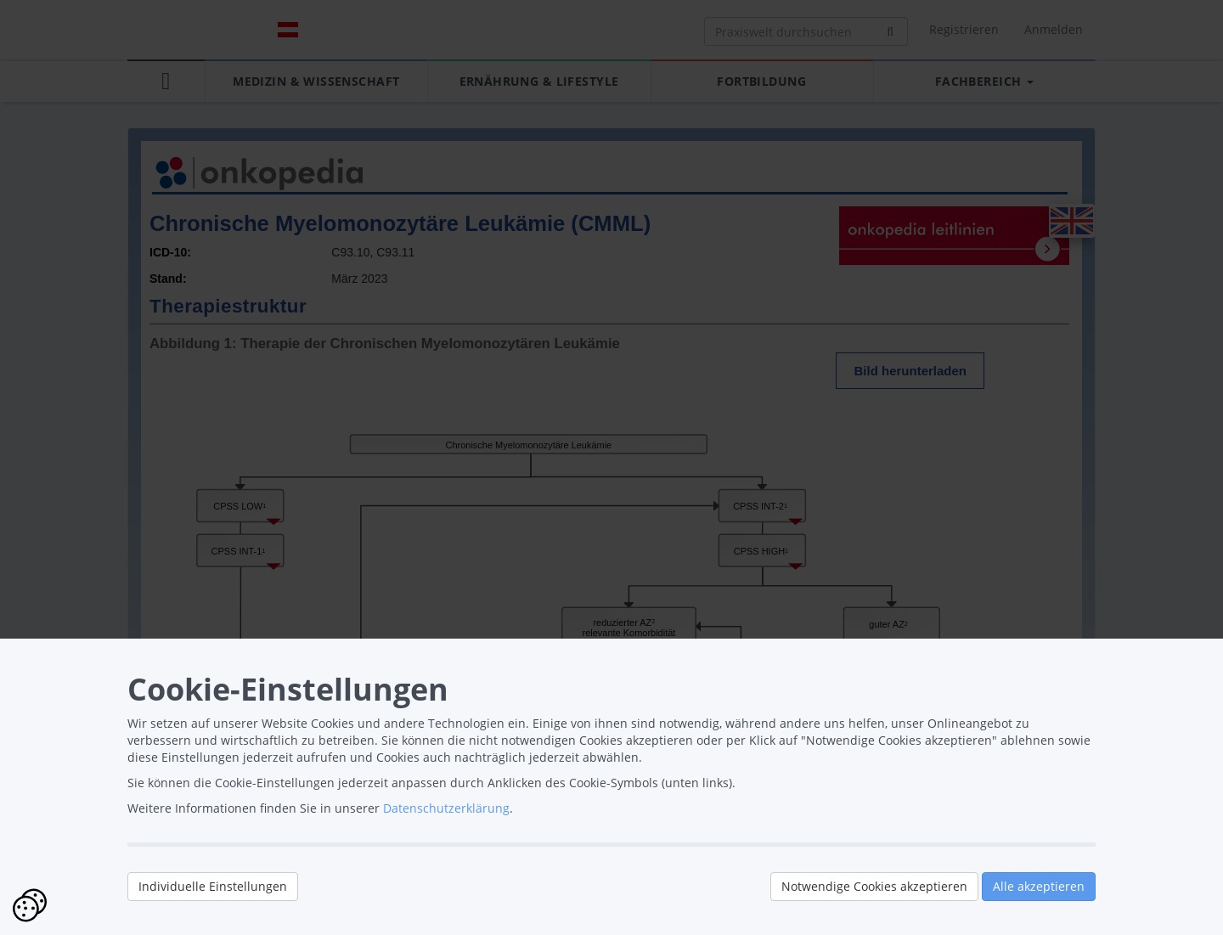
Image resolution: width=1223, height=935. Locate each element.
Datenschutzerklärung (446, 808)
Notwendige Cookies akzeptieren (874, 886)
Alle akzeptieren (1039, 886)
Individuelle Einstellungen (212, 886)
